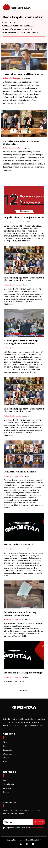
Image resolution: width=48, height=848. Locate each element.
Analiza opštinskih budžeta (17, 26)
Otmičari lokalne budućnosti (20, 471)
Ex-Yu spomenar (10, 33)
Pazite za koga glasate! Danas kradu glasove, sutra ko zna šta (24, 279)
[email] (18, 822)
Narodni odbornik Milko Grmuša (23, 74)
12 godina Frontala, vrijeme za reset (24, 217)
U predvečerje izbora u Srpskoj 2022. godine (21, 142)
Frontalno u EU (30, 33)
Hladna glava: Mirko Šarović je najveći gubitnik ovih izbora (21, 342)
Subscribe (39, 822)
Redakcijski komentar (12, 78)
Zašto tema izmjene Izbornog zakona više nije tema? (20, 614)
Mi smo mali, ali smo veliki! (19, 544)
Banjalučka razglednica (15, 29)
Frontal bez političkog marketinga (23, 672)
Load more (24, 690)
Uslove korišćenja (37, 828)
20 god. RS (7, 22)
